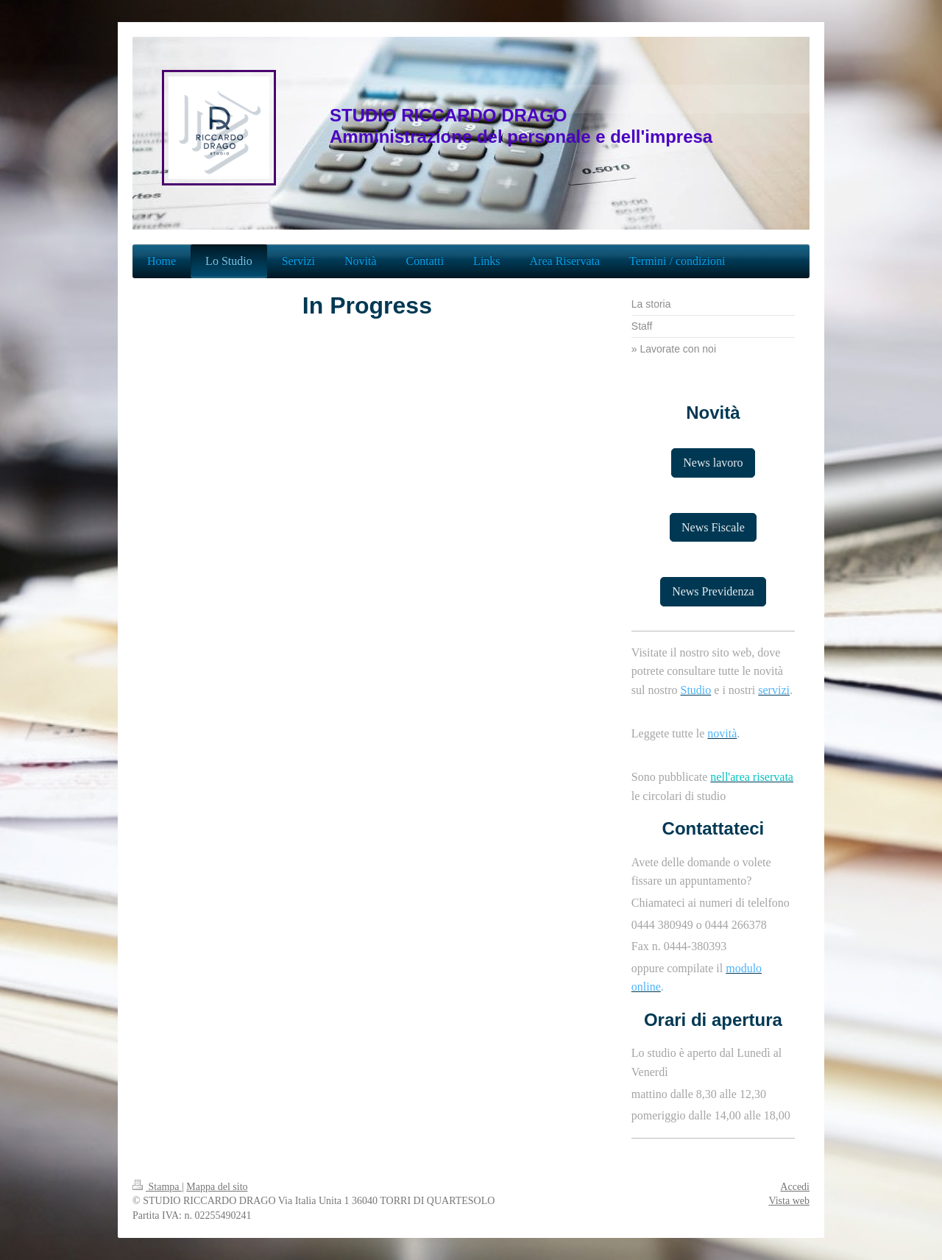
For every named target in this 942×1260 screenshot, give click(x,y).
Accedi (795, 1186)
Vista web (789, 1200)
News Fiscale (713, 527)
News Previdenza (713, 591)
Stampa (157, 1186)
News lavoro (713, 462)
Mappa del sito (216, 1186)
